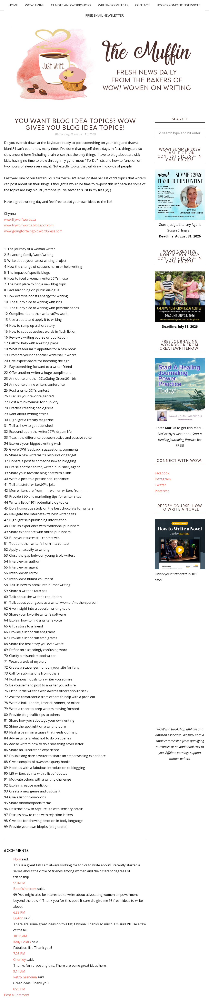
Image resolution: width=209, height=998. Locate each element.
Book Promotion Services (178, 5)
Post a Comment (16, 995)
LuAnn (18, 918)
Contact (142, 5)
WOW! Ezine (34, 5)
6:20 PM (19, 989)
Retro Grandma (25, 977)
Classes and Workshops (71, 5)
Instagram (163, 479)
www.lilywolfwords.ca (20, 219)
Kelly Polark (22, 942)
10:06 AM (20, 936)
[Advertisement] (180, 654)
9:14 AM (19, 971)
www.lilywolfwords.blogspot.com (28, 225)
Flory (17, 859)
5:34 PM (19, 883)
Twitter (160, 485)
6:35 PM (19, 912)
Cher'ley (19, 959)
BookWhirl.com (25, 888)
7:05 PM (19, 953)
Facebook (162, 473)
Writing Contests (113, 5)
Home (13, 5)
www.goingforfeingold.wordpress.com (33, 231)
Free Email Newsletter (104, 15)
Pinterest (162, 491)
